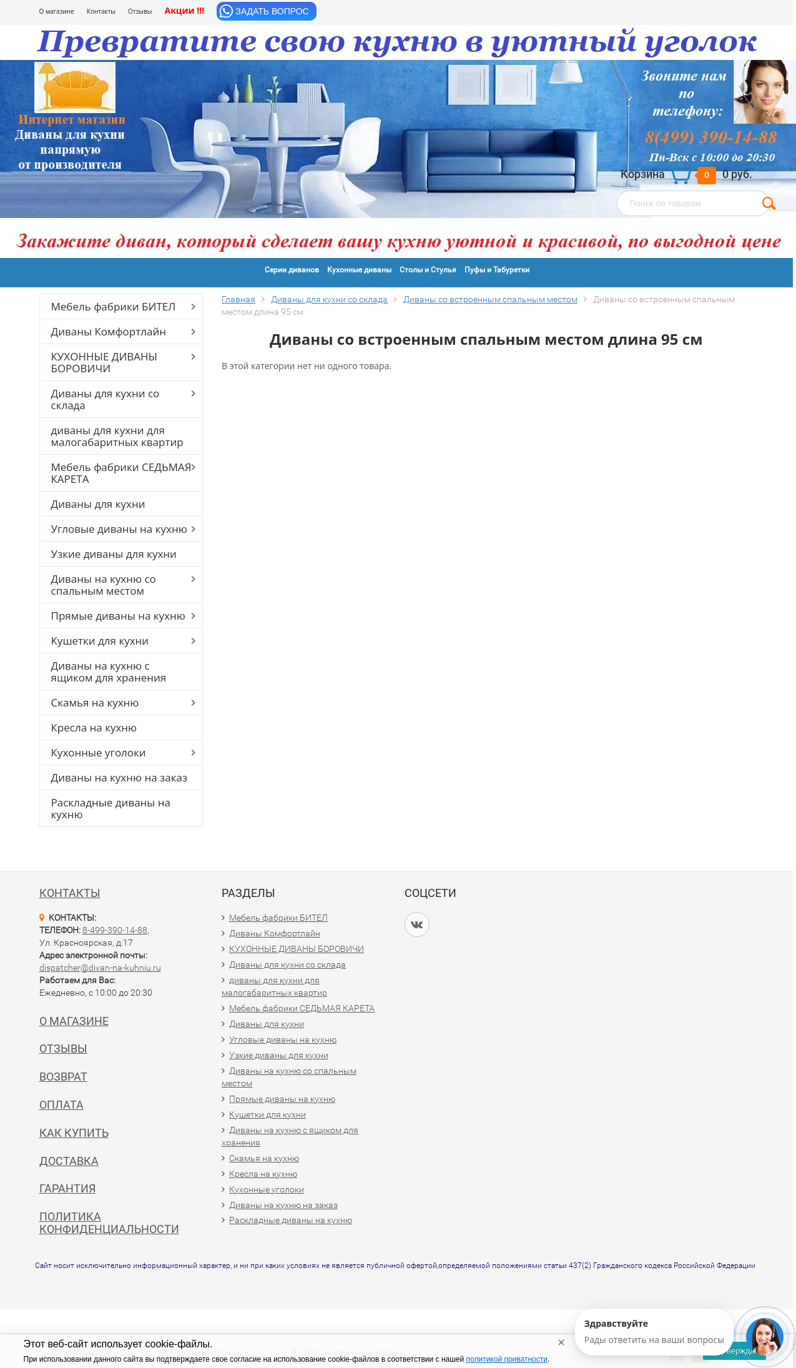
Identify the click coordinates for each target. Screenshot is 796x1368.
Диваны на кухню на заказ (119, 777)
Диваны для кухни (98, 504)
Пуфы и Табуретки (496, 269)
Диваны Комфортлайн (108, 331)
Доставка (69, 1160)
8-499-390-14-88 (114, 930)
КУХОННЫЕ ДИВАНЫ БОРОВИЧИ (104, 362)
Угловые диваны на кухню (119, 529)
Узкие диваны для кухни (114, 554)
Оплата (61, 1104)
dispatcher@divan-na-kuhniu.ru (100, 968)
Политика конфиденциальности (109, 1223)
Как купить (74, 1132)
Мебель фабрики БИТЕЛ (113, 306)
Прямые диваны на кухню (118, 615)
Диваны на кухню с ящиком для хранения (109, 671)
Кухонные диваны (359, 269)
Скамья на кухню (95, 702)
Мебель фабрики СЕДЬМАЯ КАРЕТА (121, 473)
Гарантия (67, 1188)
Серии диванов (292, 269)
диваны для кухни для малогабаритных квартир (117, 436)
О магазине (56, 11)
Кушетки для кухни (100, 640)
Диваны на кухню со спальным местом (103, 585)
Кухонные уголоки (98, 752)
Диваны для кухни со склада (105, 399)
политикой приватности (507, 1359)
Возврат (63, 1076)
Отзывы (140, 11)
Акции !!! (184, 10)
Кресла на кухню (94, 727)
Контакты (101, 11)
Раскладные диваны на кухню (111, 808)
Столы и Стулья (428, 269)
